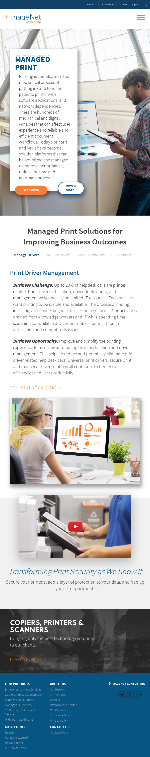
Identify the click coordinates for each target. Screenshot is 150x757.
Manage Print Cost (92, 254)
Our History (57, 689)
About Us (58, 684)
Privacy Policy (59, 720)
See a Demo (31, 190)
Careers (123, 4)
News (108, 4)
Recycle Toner (14, 743)
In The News (58, 695)
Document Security (124, 254)
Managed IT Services (18, 705)
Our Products (17, 684)
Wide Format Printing (19, 719)
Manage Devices (59, 254)
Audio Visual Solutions (19, 700)
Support (135, 4)
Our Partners (58, 710)
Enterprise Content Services (23, 689)
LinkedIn (138, 694)
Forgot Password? (16, 738)
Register (10, 732)
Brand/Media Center (63, 705)
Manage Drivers (26, 254)
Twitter (122, 694)
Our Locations (59, 732)
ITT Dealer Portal (16, 748)
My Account (15, 727)
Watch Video (71, 188)
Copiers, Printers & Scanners (23, 695)
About (91, 4)
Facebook (130, 694)
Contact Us (60, 727)
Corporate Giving (61, 715)
